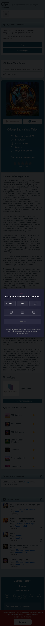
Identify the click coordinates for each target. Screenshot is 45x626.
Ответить (22, 321)
